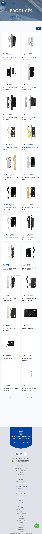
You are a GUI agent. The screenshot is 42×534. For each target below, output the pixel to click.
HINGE (21, 516)
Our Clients (21, 475)
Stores (21, 491)
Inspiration (21, 500)
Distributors (21, 489)
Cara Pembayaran (21, 493)
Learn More (17, 443)
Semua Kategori (21, 509)
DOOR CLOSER (21, 525)
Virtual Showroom (21, 470)
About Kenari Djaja (21, 468)
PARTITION (21, 518)
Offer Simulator (21, 482)
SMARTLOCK (21, 520)
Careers (21, 472)
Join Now (25, 443)
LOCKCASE (21, 523)
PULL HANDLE (21, 512)
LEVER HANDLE (21, 514)
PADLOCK (21, 529)
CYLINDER (21, 531)
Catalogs (21, 502)
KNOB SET (21, 527)
